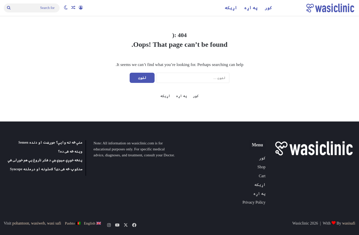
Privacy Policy (254, 202)
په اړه (251, 7)
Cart (262, 176)
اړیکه (231, 7)
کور (268, 7)
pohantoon (20, 223)
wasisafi (348, 223)
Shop (262, 167)
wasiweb (38, 223)
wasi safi (54, 223)
